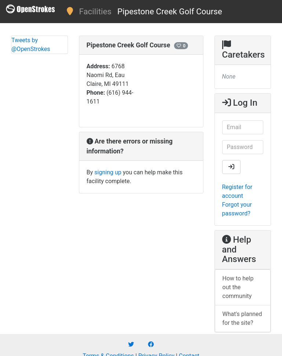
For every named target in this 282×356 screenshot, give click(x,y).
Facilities (95, 11)
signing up (107, 172)
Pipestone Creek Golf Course (170, 11)
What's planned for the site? (242, 318)
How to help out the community (238, 287)
